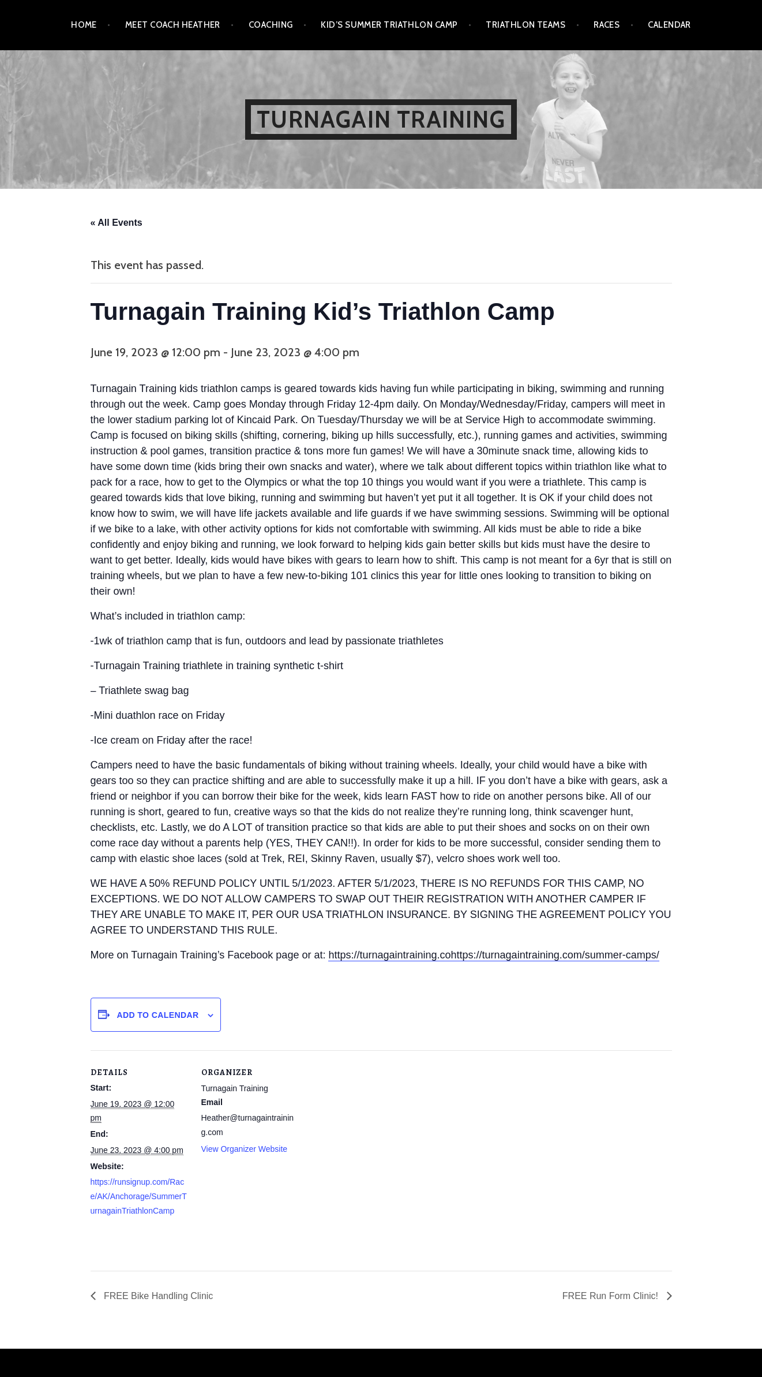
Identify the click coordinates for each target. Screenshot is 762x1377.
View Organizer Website (244, 1149)
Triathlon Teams (525, 25)
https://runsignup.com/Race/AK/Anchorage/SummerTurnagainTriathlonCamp (139, 1196)
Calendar (669, 25)
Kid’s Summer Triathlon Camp (389, 25)
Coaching (271, 25)
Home (84, 25)
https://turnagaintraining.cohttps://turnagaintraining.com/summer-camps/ (493, 955)
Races (607, 25)
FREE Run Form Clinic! (611, 1296)
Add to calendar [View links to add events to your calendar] (157, 1015)
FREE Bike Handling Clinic (157, 1296)
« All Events (116, 222)
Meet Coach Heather (172, 25)
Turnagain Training (381, 119)
